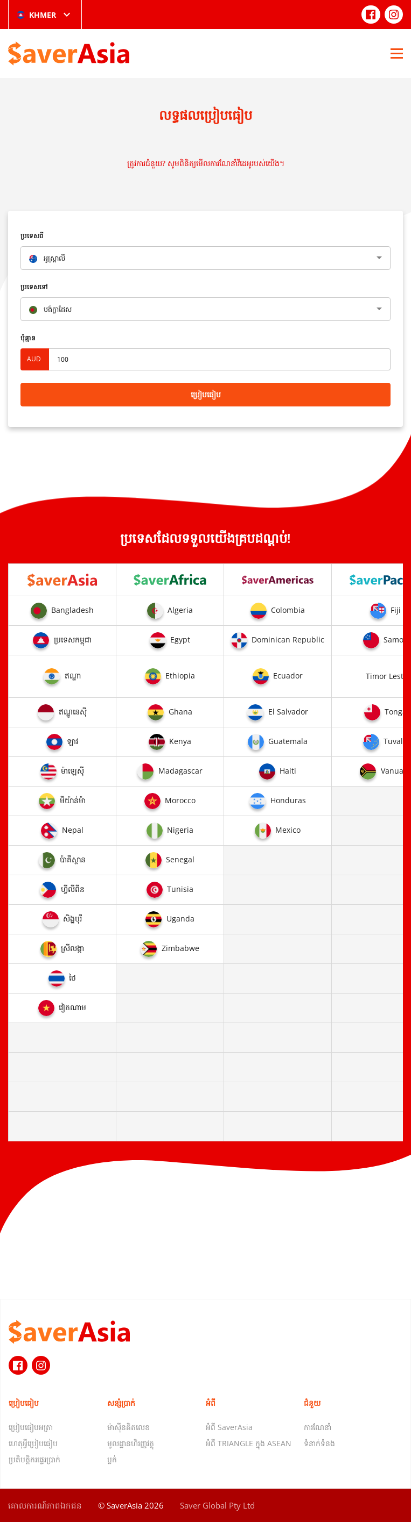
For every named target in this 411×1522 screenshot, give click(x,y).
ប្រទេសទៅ (34, 286)
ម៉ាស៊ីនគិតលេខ (128, 1427)
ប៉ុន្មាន (28, 337)
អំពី (210, 1403)
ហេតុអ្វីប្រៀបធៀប (33, 1443)
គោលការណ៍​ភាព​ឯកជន (45, 1505)
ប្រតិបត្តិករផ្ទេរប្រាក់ (34, 1459)
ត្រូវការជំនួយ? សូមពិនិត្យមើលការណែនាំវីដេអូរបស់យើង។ (205, 163)
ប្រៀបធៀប (206, 394)
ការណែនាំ (317, 1427)
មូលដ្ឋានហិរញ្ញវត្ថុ (130, 1443)
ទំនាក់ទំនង (319, 1443)
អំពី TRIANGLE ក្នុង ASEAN (248, 1443)
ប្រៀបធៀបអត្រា (31, 1427)
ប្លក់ (112, 1459)
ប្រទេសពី (32, 235)
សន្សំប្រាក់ (121, 1403)
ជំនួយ (312, 1403)
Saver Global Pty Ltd (217, 1505)
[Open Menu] (397, 53)
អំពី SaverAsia (229, 1427)
